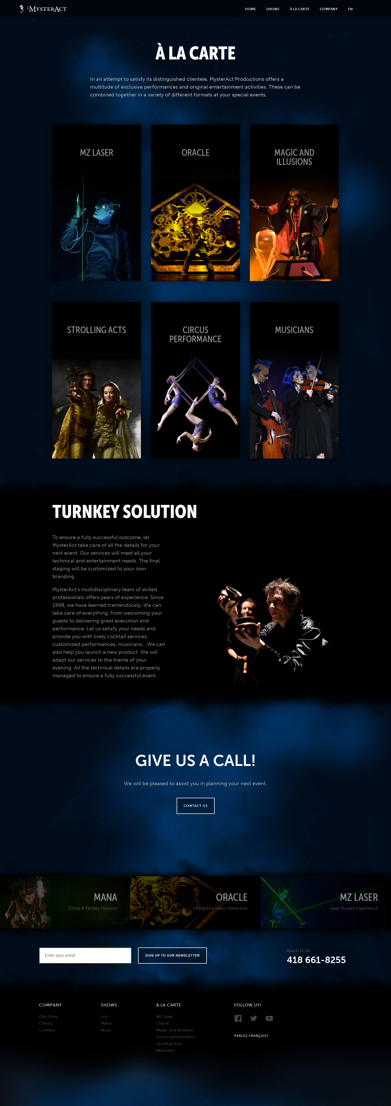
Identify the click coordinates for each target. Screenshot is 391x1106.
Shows (273, 9)
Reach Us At (298, 951)
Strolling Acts (169, 1043)
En (350, 9)
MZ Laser (164, 1016)
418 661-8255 (316, 960)
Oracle (162, 1023)
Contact (47, 1030)
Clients (46, 1023)
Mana (106, 1023)
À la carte (299, 9)
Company (329, 9)
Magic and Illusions (174, 1030)
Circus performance (175, 1036)
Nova (106, 1030)
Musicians (165, 1050)
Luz (104, 1016)
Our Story (48, 1016)
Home (250, 9)
